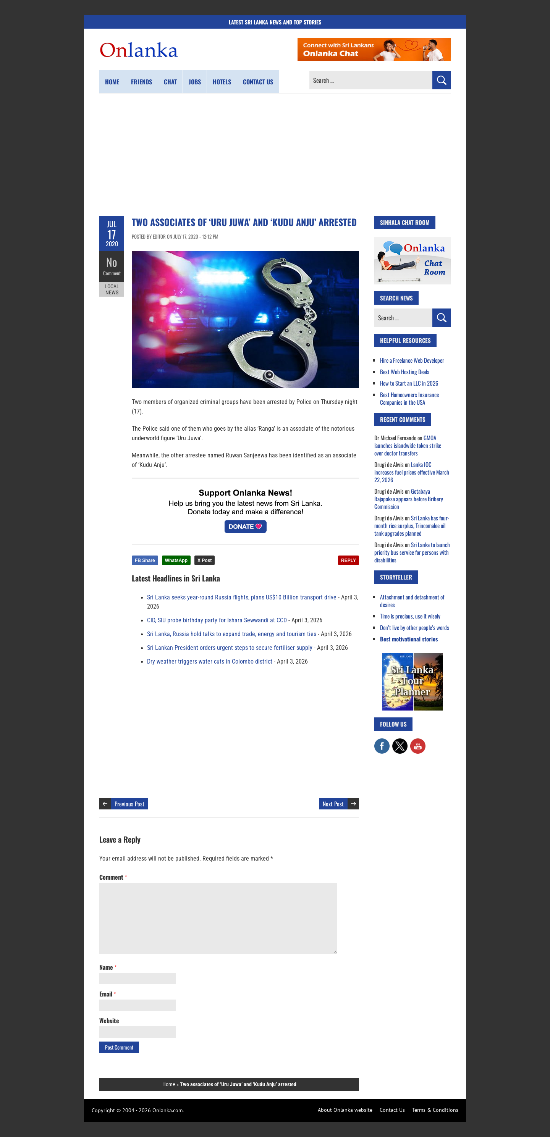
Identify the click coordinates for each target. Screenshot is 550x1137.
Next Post (333, 803)
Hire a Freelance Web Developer (412, 360)
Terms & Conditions (435, 1109)
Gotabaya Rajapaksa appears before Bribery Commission (408, 498)
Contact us (258, 81)
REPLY (348, 560)
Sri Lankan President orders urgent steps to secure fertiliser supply (229, 647)
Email (107, 993)
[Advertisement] (275, 154)
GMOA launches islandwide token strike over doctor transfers (407, 445)
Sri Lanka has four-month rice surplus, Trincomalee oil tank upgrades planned (412, 525)
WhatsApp (176, 560)
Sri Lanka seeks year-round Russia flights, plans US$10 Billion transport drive (241, 597)
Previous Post (129, 803)
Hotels (222, 81)
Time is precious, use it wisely (410, 616)
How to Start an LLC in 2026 (409, 383)
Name (107, 967)
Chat (170, 81)
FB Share (145, 560)
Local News (112, 289)
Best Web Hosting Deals (404, 371)
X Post (204, 560)
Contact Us (392, 1109)
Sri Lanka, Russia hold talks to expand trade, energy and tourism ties (231, 634)
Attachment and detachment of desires (412, 601)
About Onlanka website (345, 1109)
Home (112, 81)
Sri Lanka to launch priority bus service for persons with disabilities (412, 552)
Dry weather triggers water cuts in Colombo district (209, 661)
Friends (141, 81)
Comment (112, 273)
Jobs (195, 81)
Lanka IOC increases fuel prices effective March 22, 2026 (411, 472)
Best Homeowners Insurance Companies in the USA (409, 398)
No (111, 261)
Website (109, 1020)
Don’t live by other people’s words (414, 627)
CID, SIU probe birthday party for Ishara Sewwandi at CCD (217, 620)
